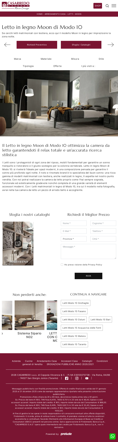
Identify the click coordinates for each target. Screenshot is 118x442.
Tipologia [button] (28, 66)
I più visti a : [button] (88, 66)
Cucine (28, 361)
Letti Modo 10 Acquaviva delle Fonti (82, 327)
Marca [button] (17, 58)
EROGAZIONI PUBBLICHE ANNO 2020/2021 (70, 364)
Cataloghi (87, 361)
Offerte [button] (57, 66)
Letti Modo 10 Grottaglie (76, 303)
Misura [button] (75, 58)
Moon (78, 14)
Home (40, 14)
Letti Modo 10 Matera (74, 336)
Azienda (16, 361)
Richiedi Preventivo (37, 44)
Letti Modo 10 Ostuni (74, 319)
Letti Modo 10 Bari (100, 319)
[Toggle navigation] (114, 6)
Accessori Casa (69, 361)
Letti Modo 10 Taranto (74, 344)
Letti (70, 14)
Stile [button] (101, 58)
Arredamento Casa (55, 14)
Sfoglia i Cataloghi (81, 44)
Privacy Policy (95, 264)
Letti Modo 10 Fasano (74, 311)
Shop (98, 5)
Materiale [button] (46, 58)
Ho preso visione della (83, 264)
